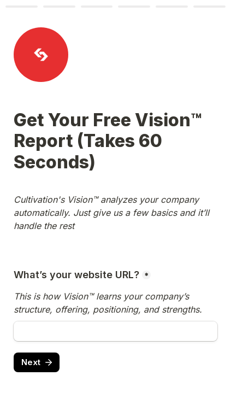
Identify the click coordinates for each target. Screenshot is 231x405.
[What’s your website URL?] (115, 331)
